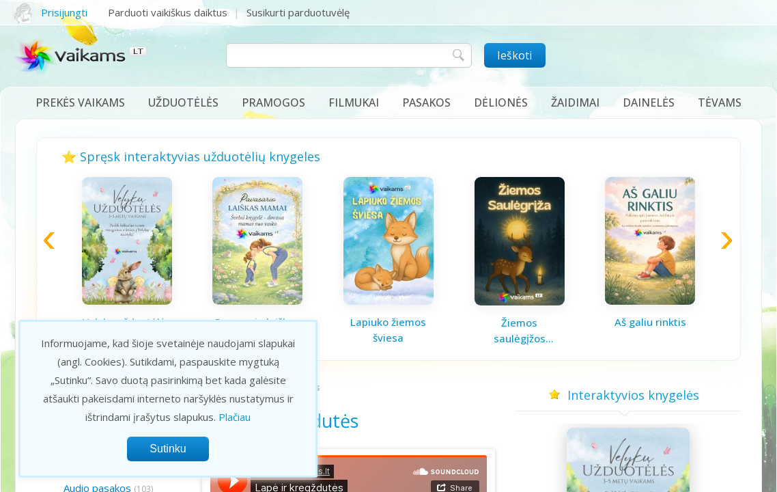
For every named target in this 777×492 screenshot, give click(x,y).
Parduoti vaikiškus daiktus (167, 12)
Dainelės (649, 102)
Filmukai (353, 102)
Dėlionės (501, 102)
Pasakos (426, 102)
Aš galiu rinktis (650, 322)
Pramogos (273, 102)
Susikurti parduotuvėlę (298, 12)
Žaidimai (575, 102)
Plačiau (234, 417)
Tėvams (719, 102)
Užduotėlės (183, 102)
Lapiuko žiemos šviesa (388, 329)
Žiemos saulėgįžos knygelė (520, 331)
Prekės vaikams (80, 102)
